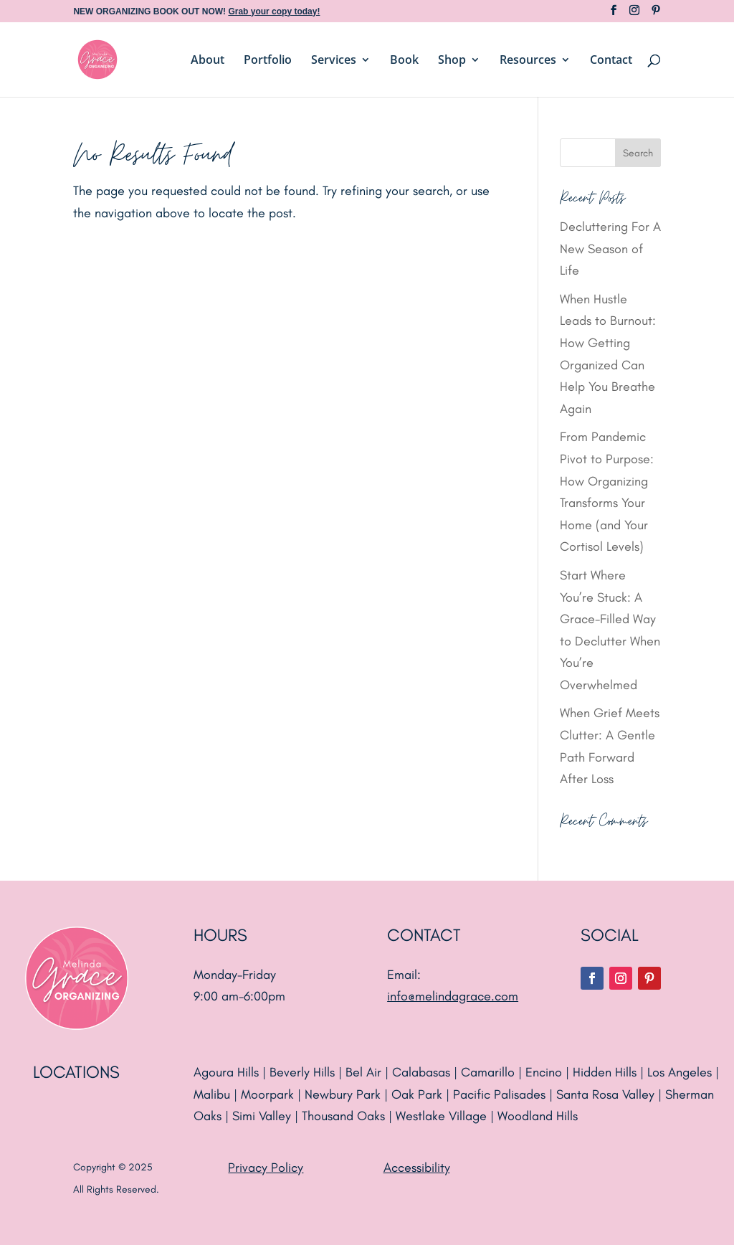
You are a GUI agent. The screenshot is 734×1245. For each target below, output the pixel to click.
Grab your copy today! (274, 11)
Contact (611, 61)
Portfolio (268, 61)
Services (333, 61)
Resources (528, 61)
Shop (452, 61)
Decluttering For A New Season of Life (610, 248)
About (207, 61)
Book (404, 61)
